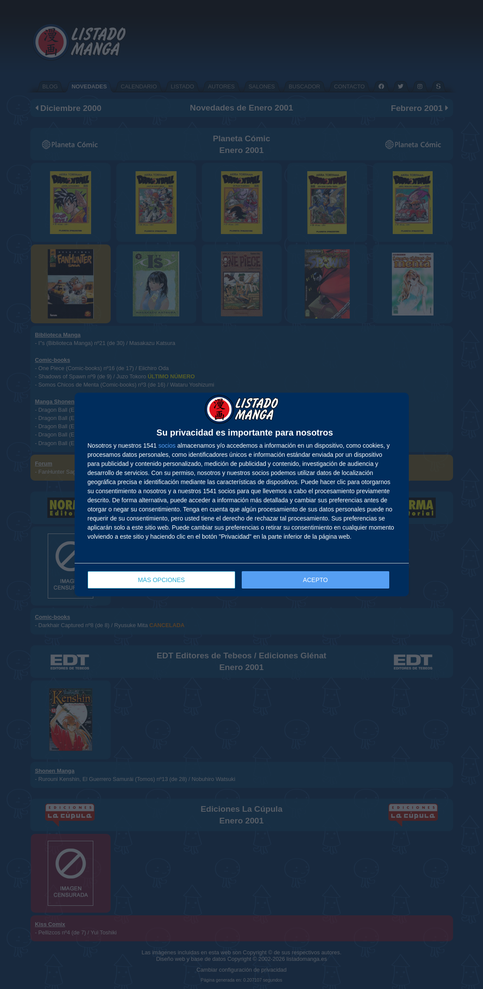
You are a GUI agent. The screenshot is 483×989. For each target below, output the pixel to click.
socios (167, 445)
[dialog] (242, 495)
